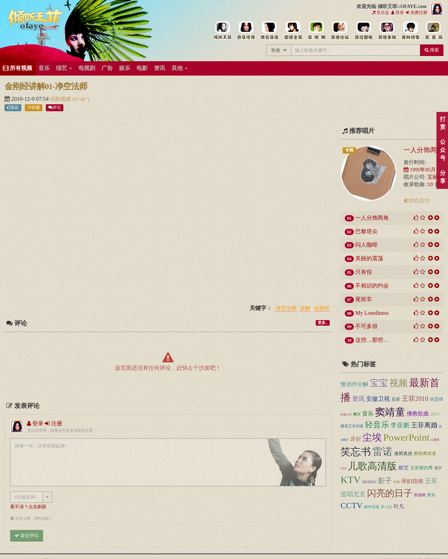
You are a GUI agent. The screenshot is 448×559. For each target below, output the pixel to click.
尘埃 (372, 437)
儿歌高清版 (372, 466)
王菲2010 (415, 398)
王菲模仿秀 (421, 467)
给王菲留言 (363, 31)
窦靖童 (390, 412)
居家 (395, 399)
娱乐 (124, 68)
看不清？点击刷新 (28, 506)
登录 (397, 12)
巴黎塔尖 (366, 231)
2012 (435, 414)
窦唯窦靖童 (425, 453)
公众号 (442, 150)
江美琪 (435, 439)
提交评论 (26, 535)
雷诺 (382, 451)
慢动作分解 (355, 384)
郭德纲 (420, 495)
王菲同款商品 (433, 31)
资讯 (159, 68)
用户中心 (386, 31)
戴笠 (403, 467)
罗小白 (386, 507)
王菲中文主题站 (222, 31)
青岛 (431, 495)
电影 (142, 68)
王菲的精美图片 (292, 31)
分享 (442, 177)
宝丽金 (435, 177)
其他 (180, 68)
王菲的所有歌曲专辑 (245, 31)
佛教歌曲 (418, 414)
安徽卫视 (378, 399)
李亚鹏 (400, 425)
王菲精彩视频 (316, 31)
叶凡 (399, 506)
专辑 (349, 150)
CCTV (352, 505)
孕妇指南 (412, 481)
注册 (53, 423)
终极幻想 (346, 414)
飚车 (357, 414)
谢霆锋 (436, 399)
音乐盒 (380, 12)
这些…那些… (372, 340)
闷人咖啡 (366, 245)
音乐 (44, 68)
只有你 (363, 272)
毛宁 (438, 468)
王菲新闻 (269, 31)
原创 (355, 439)
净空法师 (285, 308)
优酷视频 (61, 99)
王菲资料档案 (410, 31)
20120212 (369, 482)
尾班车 (363, 299)
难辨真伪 (403, 453)
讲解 (305, 308)
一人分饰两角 (423, 149)
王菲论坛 (339, 31)
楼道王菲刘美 (352, 426)
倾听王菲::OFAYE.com (35, 21)
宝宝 (379, 383)
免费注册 (416, 12)
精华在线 (371, 507)
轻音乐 (377, 424)
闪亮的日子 (390, 493)
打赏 (442, 123)
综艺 (64, 68)
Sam (343, 468)
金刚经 (322, 308)
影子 (385, 480)
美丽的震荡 (369, 258)
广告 (107, 68)
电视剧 (86, 68)
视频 (399, 383)
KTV (351, 479)
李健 (396, 482)
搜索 (432, 49)
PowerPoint (406, 437)
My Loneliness (372, 313)
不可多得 (366, 326)
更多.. (322, 323)
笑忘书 (356, 451)
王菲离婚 (424, 425)
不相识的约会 (372, 286)
